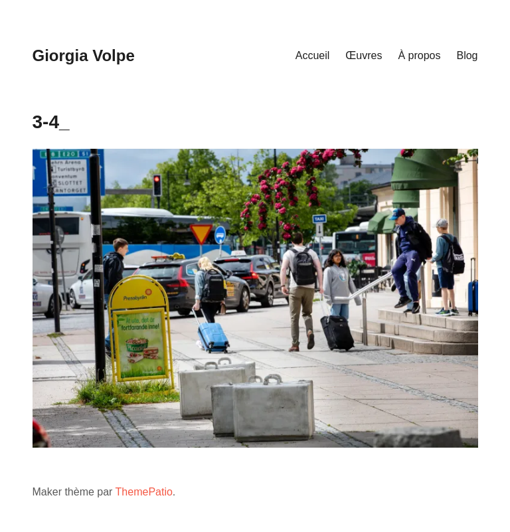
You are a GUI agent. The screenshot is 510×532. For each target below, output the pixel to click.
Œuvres (363, 55)
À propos (419, 55)
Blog (466, 55)
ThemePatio (144, 491)
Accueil (313, 55)
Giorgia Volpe (84, 55)
